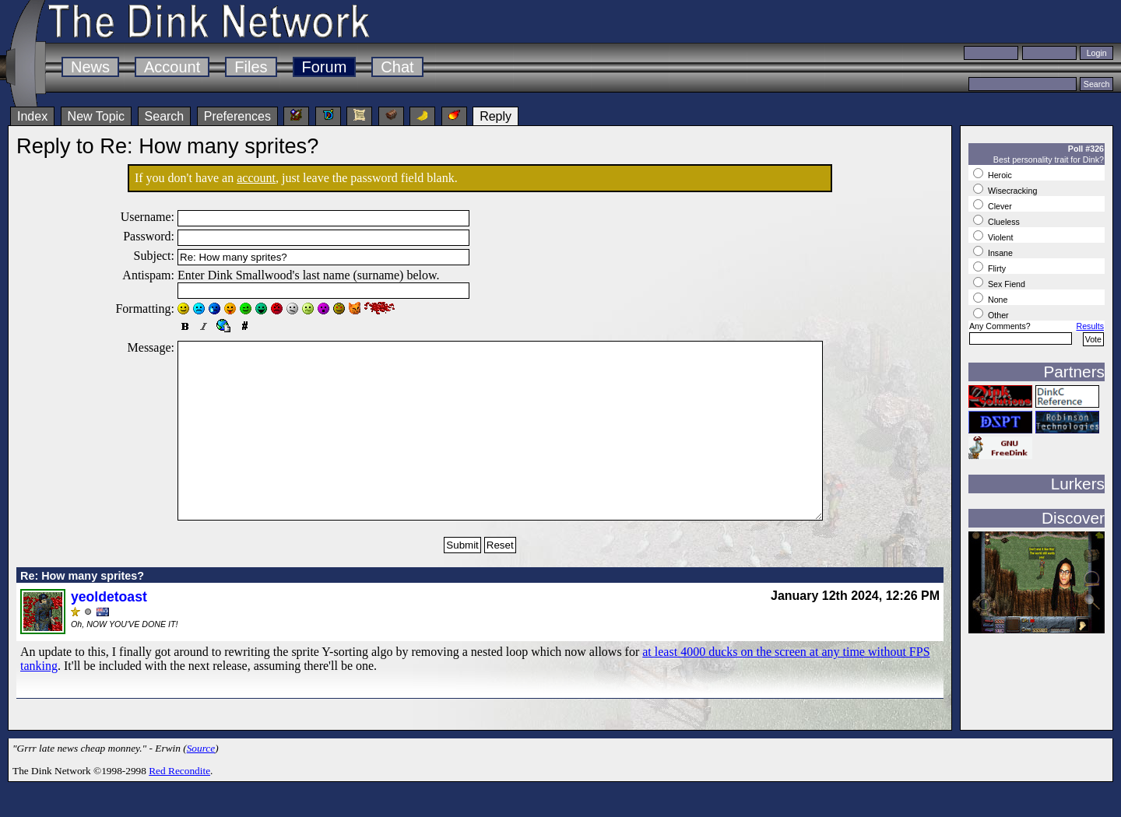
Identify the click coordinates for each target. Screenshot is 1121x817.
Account (172, 66)
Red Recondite (179, 806)
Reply (495, 116)
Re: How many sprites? (82, 611)
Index (32, 116)
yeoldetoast (109, 632)
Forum (324, 66)
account (256, 177)
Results (1090, 326)
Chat (397, 66)
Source (201, 783)
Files (250, 66)
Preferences (237, 116)
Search (164, 116)
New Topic (96, 116)
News (90, 66)
